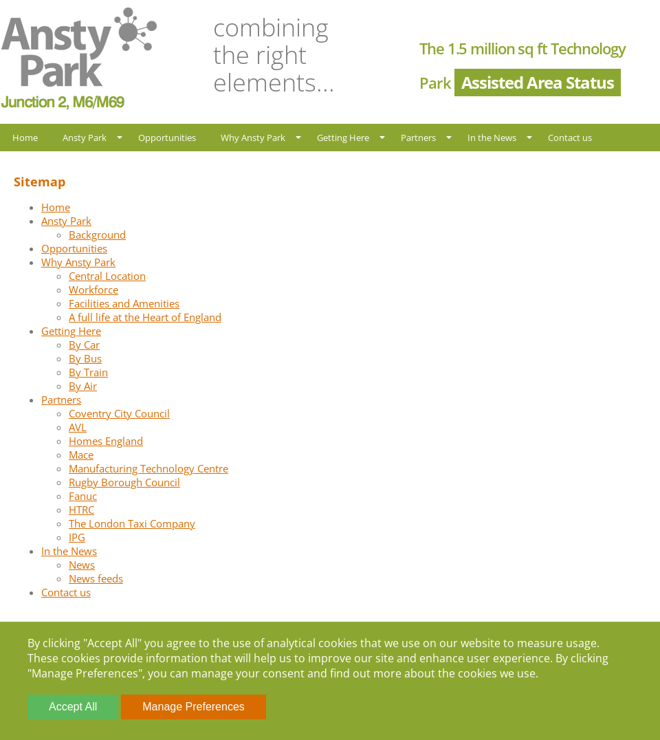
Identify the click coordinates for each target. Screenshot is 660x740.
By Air (83, 386)
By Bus (85, 358)
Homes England (106, 441)
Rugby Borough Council (124, 482)
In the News (492, 137)
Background (97, 234)
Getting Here (343, 137)
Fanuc (83, 496)
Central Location (107, 276)
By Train (88, 372)
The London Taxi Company (132, 523)
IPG (77, 537)
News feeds (96, 578)
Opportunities (167, 137)
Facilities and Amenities (124, 303)
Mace (81, 454)
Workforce (93, 289)
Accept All (73, 706)
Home (25, 137)
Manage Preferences (193, 706)
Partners (418, 137)
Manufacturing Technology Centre (148, 468)
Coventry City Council (119, 413)
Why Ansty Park (253, 137)
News (82, 565)
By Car (84, 344)
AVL (78, 427)
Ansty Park (85, 137)
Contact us (570, 137)
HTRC (81, 509)
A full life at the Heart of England (145, 317)
